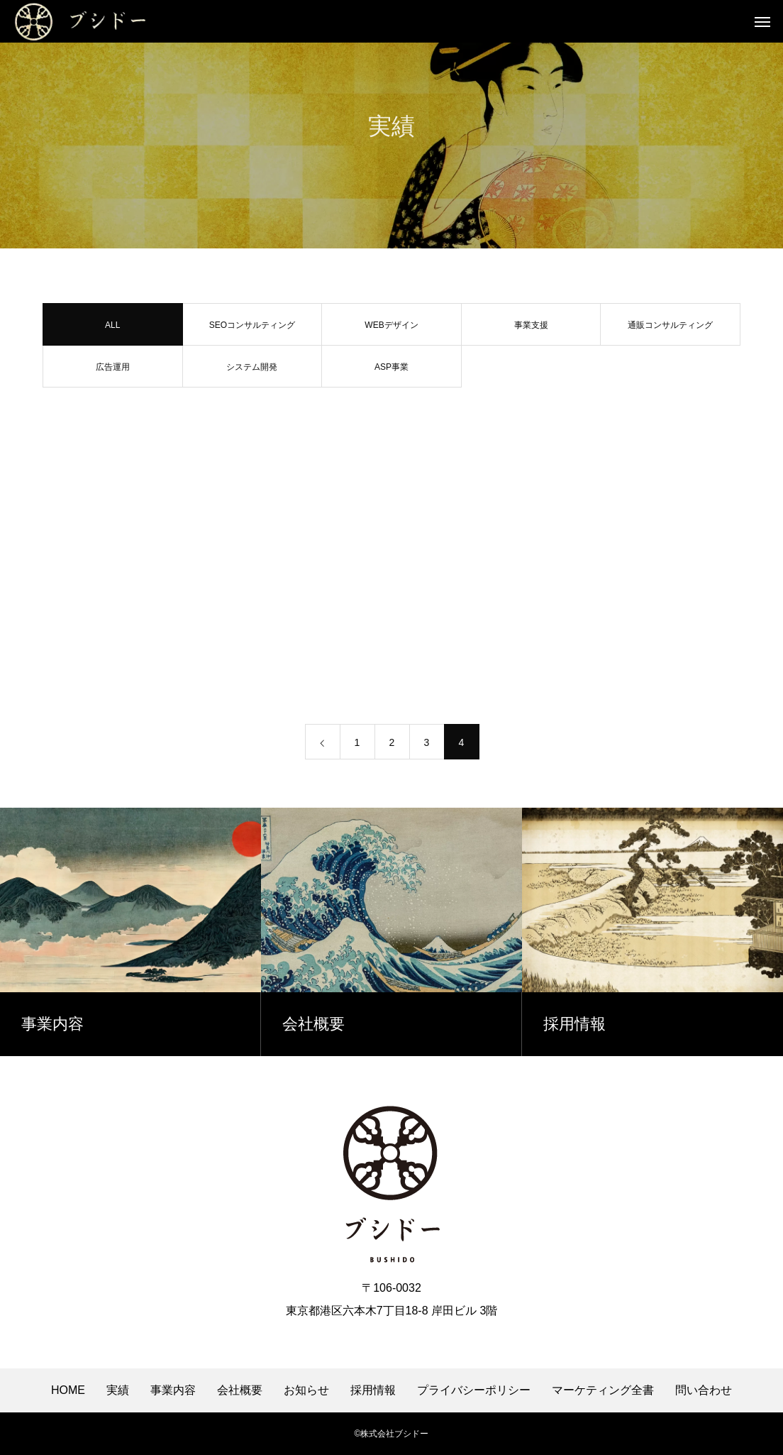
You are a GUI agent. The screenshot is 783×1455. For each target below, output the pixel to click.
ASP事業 (391, 370)
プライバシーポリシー (474, 1390)
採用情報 (373, 1390)
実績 (117, 1390)
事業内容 (173, 1390)
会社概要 (239, 1390)
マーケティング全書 (603, 1390)
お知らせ (306, 1390)
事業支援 (531, 329)
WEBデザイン (391, 329)
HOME (68, 1390)
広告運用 (113, 370)
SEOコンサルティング (252, 329)
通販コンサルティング (670, 329)
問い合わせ (703, 1390)
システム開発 (251, 370)
